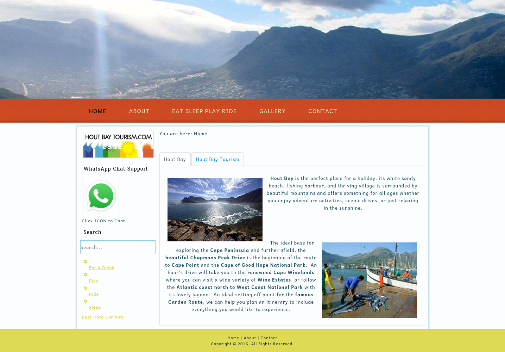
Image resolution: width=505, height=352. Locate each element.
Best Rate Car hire (103, 316)
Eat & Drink (102, 267)
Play (94, 280)
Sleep (95, 306)
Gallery (272, 110)
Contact (322, 110)
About (139, 110)
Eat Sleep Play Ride (204, 110)
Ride (94, 293)
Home (98, 110)
